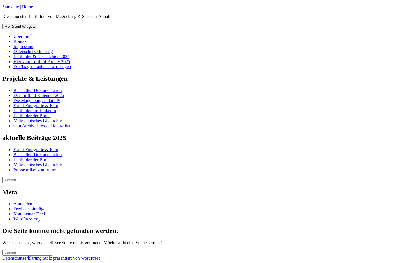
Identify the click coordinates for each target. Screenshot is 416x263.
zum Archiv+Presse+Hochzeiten (42, 125)
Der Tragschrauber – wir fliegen (42, 66)
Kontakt (20, 41)
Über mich (22, 36)
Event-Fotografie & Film (35, 105)
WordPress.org (26, 218)
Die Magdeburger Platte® (36, 100)
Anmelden (22, 203)
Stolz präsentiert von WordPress (71, 258)
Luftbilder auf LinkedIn (34, 110)
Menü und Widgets (20, 26)
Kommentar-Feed (29, 213)
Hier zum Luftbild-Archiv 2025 (41, 61)
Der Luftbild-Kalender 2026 (38, 95)
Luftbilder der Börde (31, 115)
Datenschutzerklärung (33, 51)
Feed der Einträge (29, 208)
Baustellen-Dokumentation (37, 90)
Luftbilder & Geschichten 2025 (41, 56)
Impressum (23, 46)
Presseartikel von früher (34, 169)
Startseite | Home (17, 6)
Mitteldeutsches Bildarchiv (37, 120)
